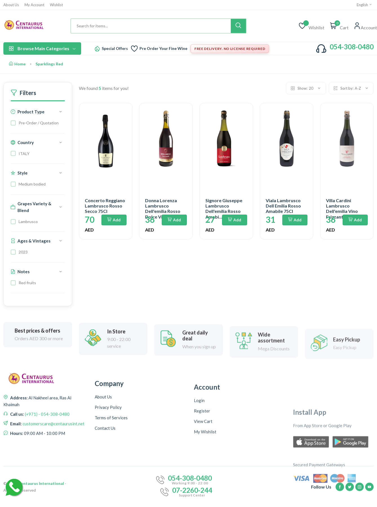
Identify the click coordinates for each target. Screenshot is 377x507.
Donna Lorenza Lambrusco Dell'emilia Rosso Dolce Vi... (162, 208)
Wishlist (56, 5)
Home (17, 63)
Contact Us (105, 478)
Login (199, 464)
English (364, 5)
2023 (23, 252)
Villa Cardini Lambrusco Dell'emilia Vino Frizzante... (342, 208)
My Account (34, 5)
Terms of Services (111, 468)
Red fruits (27, 282)
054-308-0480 (352, 47)
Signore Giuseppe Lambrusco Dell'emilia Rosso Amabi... (223, 208)
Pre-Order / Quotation (39, 122)
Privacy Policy (108, 457)
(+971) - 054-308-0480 (47, 442)
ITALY (24, 153)
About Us (11, 5)
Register (202, 474)
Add (114, 219)
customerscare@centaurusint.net (53, 452)
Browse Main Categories (42, 48)
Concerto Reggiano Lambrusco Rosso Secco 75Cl (105, 206)
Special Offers (115, 48)
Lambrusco (28, 221)
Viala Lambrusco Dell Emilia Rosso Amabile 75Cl (283, 206)
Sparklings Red (49, 63)
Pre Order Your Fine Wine (163, 48)
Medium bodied (32, 184)
